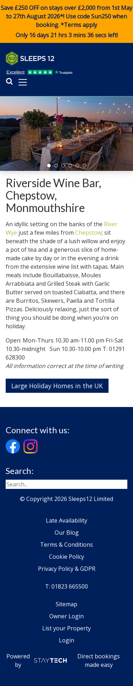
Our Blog (67, 532)
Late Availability (66, 520)
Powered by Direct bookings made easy (63, 660)
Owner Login (66, 616)
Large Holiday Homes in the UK (57, 385)
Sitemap (66, 604)
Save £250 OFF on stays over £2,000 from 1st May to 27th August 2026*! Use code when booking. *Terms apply (66, 21)
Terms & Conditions (66, 544)
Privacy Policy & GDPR (66, 569)
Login (66, 640)
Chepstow (88, 232)
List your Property (66, 628)
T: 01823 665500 (66, 586)
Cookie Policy (66, 556)
